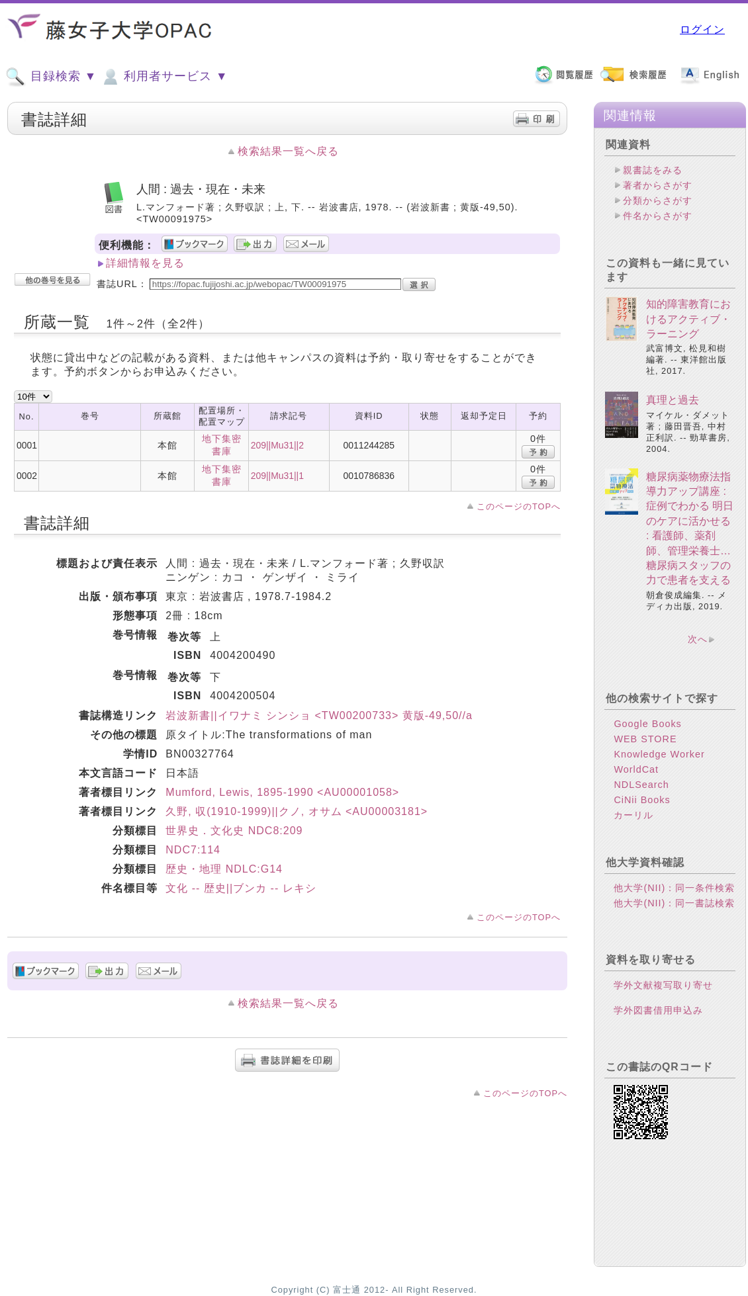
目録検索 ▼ (51, 77)
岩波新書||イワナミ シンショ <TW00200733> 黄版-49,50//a (319, 715)
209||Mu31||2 (277, 445)
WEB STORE (645, 739)
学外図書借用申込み (658, 1010)
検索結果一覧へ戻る (288, 151)
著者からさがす (657, 185)
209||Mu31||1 (277, 475)
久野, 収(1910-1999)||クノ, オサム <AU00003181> (296, 811)
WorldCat (636, 769)
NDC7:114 (192, 849)
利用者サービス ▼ (164, 77)
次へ (698, 639)
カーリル (633, 815)
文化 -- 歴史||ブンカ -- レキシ (240, 888)
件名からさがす (657, 215)
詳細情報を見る (145, 263)
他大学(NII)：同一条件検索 (674, 888)
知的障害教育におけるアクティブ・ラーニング (688, 318)
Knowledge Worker (659, 754)
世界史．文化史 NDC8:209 (234, 830)
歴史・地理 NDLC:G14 (224, 869)
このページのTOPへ (519, 506)
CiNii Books (642, 800)
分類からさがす (657, 200)
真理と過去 (672, 400)
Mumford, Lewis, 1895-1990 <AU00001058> (282, 792)
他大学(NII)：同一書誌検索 (674, 903)
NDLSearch (641, 784)
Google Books (647, 723)
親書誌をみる (652, 170)
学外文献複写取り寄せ (663, 985)
